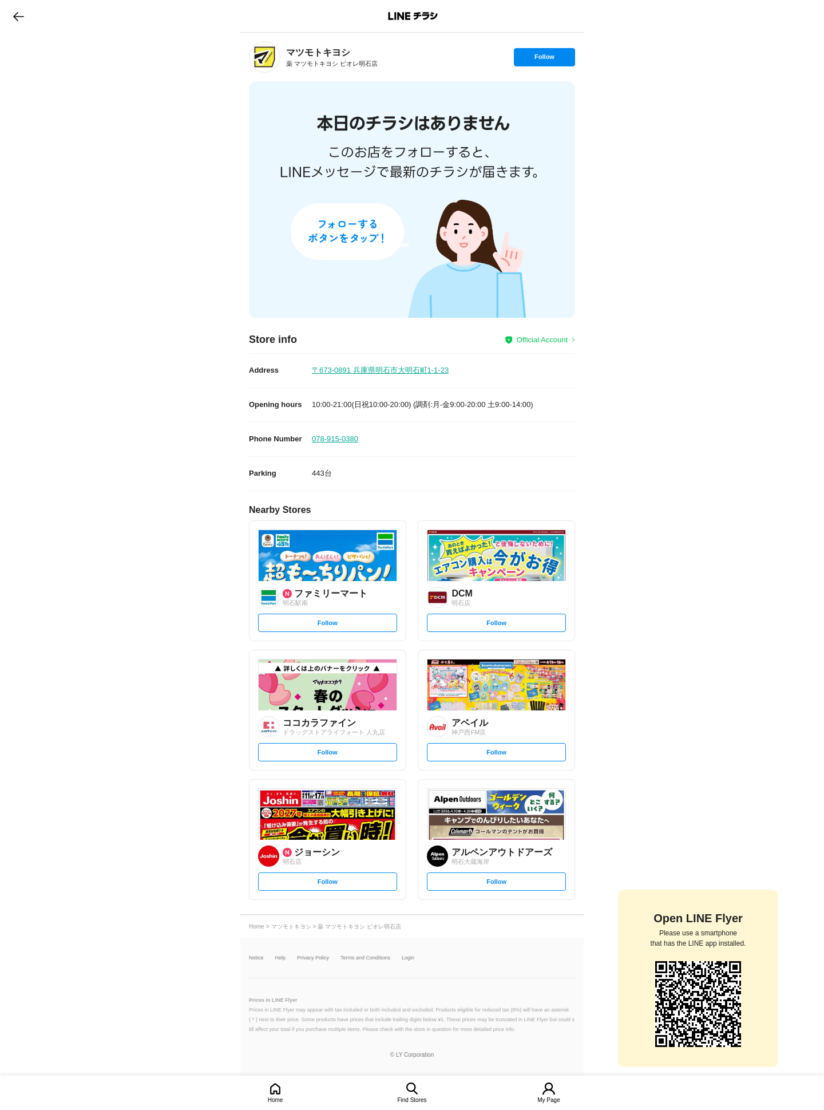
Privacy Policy (313, 958)
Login (408, 958)
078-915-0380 (335, 438)
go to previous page (18, 16)
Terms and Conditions (365, 958)
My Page (548, 1100)
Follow (544, 59)
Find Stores (411, 1100)
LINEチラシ (413, 16)
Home (275, 1100)
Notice (256, 958)
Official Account (542, 339)
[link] (264, 57)
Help (280, 958)
